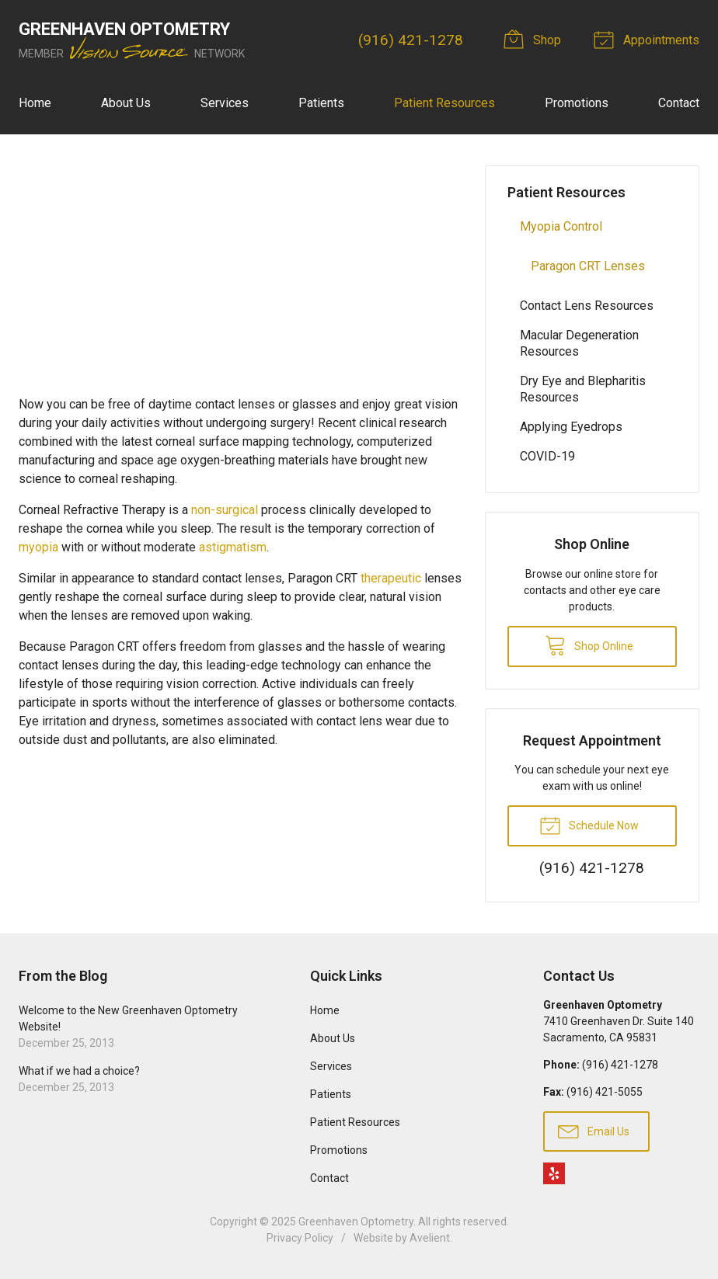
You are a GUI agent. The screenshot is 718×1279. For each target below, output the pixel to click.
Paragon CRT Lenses (588, 266)
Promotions (576, 103)
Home (35, 103)
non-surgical (224, 509)
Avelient (430, 1238)
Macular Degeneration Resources (579, 343)
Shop (534, 39)
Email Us (593, 1131)
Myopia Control (561, 226)
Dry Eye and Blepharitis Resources (583, 389)
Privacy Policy (300, 1238)
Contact (678, 103)
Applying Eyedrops (571, 426)
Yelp (554, 1173)
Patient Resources (444, 103)
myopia (38, 547)
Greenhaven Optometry (355, 1221)
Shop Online (589, 644)
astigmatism (233, 547)
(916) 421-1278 (410, 40)
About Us (126, 103)
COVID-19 (547, 456)
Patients (321, 103)
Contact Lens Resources (587, 305)
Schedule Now (589, 825)
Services (224, 103)
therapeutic (391, 578)
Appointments (648, 39)
